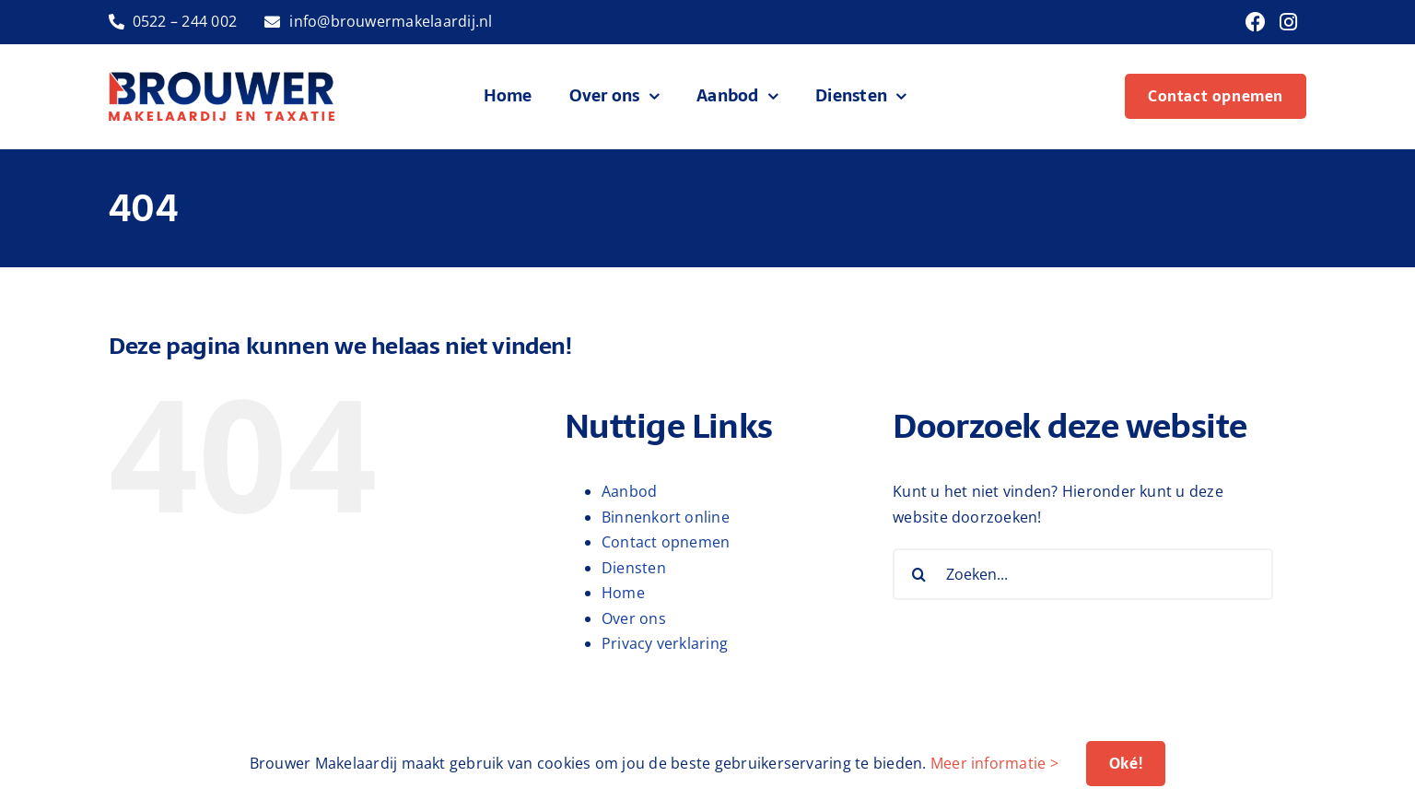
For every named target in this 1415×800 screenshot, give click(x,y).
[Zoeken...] (1083, 574)
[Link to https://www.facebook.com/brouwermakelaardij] (1255, 22)
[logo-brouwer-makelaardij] (222, 79)
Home (623, 592)
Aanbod (629, 491)
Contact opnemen (666, 542)
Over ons (634, 618)
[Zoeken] (918, 574)
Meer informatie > (994, 763)
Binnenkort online (666, 517)
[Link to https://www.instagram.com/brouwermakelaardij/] (1288, 22)
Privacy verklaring (665, 643)
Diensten (634, 568)
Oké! (1125, 763)
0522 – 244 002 (185, 21)
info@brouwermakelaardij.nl (390, 21)
